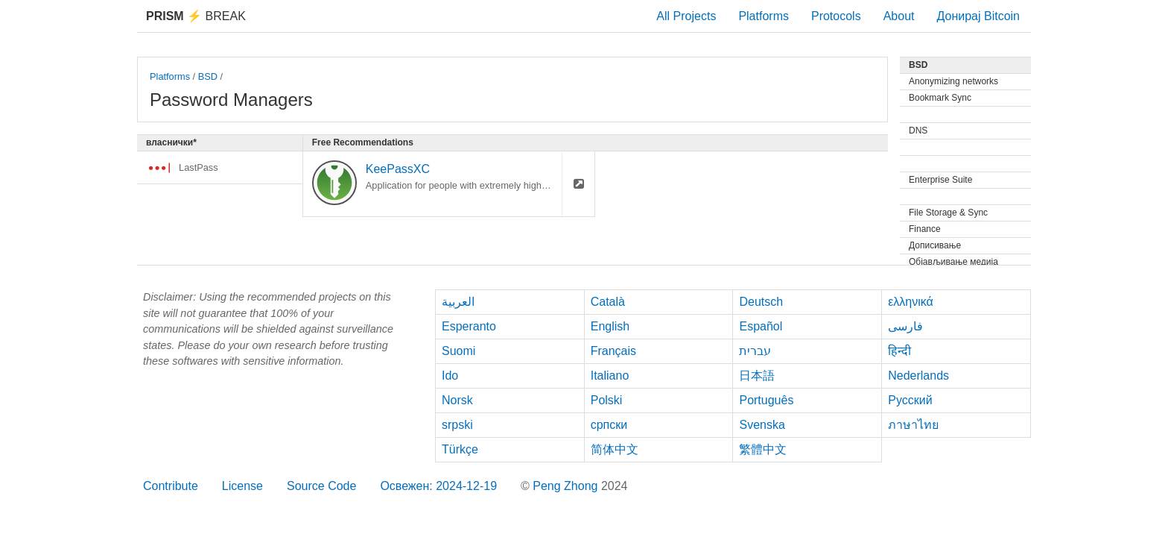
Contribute (170, 486)
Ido (450, 375)
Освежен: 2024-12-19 (438, 486)
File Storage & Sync (948, 212)
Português (766, 400)
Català (608, 301)
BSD (208, 76)
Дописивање (935, 245)
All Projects (686, 16)
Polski (607, 400)
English (610, 326)
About (899, 16)
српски (609, 424)
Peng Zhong (567, 486)
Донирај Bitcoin (978, 16)
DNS (918, 130)
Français (613, 351)
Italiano (610, 375)
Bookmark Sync (940, 97)
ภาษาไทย (913, 424)
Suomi (458, 351)
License (242, 486)
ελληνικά (910, 301)
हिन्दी (899, 351)
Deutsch (761, 301)
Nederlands (918, 375)
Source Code (321, 486)
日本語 (757, 375)
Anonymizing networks (953, 81)
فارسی (905, 326)
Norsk (457, 400)
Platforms (763, 16)
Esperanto (469, 326)
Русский (910, 400)
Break (196, 16)
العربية (458, 301)
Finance (925, 229)
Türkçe (460, 449)
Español (760, 326)
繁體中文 (763, 449)
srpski (457, 424)
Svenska (761, 424)
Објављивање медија (953, 262)
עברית (755, 351)
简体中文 (614, 449)
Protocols (836, 16)
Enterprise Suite (940, 180)
